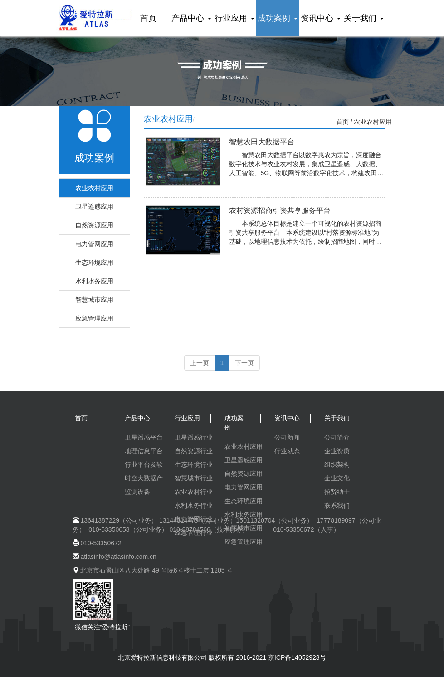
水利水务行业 (194, 505)
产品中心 (191, 18)
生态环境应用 (94, 262)
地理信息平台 (144, 451)
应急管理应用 (94, 318)
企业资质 (337, 451)
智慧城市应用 (94, 299)
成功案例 (277, 18)
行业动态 (287, 451)
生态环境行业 (194, 464)
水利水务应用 (94, 281)
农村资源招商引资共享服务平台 (280, 210)
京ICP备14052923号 (297, 657)
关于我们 (363, 18)
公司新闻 (287, 437)
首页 (148, 18)
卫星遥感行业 (194, 437)
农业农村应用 (94, 188)
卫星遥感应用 (94, 206)
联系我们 (337, 505)
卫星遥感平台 (144, 437)
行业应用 (234, 18)
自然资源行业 (194, 451)
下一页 (244, 362)
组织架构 (337, 464)
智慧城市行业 (194, 478)
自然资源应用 (94, 225)
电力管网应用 (94, 243)
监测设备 (137, 491)
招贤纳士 (337, 491)
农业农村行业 (194, 491)
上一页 (199, 362)
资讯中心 (320, 18)
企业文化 (337, 478)
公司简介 (337, 437)
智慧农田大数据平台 (261, 142)
